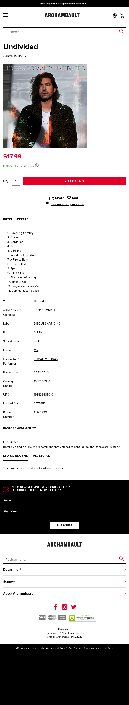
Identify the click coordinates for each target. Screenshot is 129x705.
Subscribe (64, 525)
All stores (41, 456)
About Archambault (18, 593)
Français (63, 629)
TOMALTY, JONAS (46, 359)
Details (22, 219)
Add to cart (74, 181)
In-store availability (19, 428)
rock (37, 341)
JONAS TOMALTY (15, 56)
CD (36, 350)
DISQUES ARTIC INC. (47, 323)
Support (9, 581)
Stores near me (15, 456)
